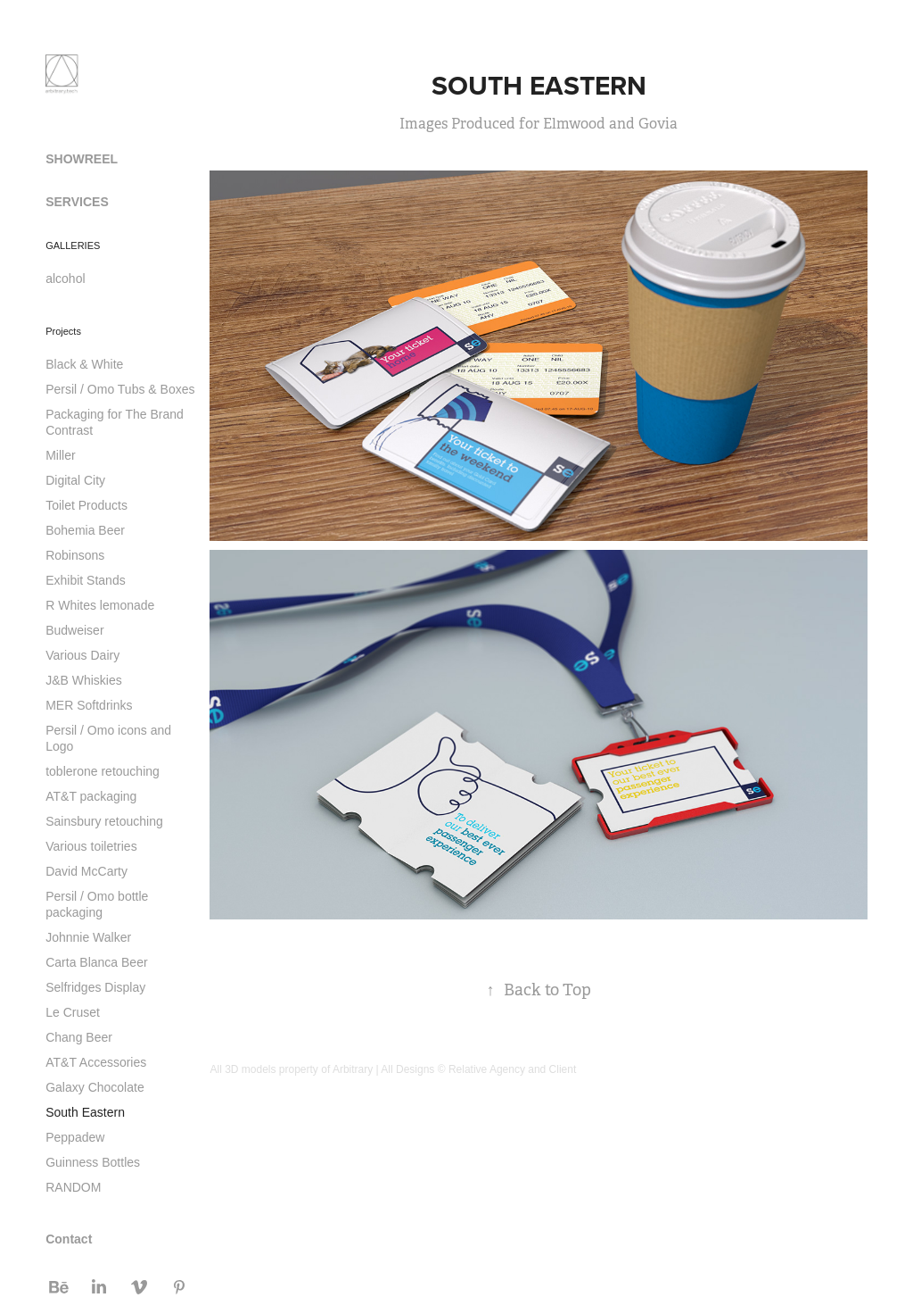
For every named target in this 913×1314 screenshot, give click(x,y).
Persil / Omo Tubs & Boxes (119, 389)
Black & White (84, 364)
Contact (68, 1239)
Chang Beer (78, 1037)
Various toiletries (90, 846)
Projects (63, 331)
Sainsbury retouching (104, 821)
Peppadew (74, 1137)
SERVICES (77, 202)
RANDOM (73, 1187)
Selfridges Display (95, 987)
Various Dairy (82, 655)
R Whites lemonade (99, 605)
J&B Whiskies (83, 680)
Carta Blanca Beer (96, 962)
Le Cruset (72, 1012)
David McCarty (86, 871)
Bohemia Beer (85, 530)
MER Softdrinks (88, 705)
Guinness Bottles (92, 1162)
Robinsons (74, 555)
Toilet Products (86, 505)
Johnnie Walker (88, 937)
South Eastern (85, 1112)
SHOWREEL (81, 159)
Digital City (75, 480)
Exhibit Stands (85, 580)
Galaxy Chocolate (94, 1087)
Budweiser (74, 630)
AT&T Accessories (95, 1062)
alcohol (65, 278)
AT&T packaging (90, 796)
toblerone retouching (102, 771)
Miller (60, 455)
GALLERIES (72, 245)
